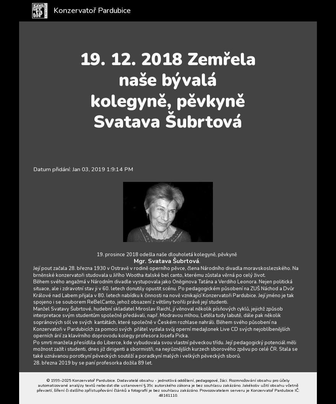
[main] (167, 91)
